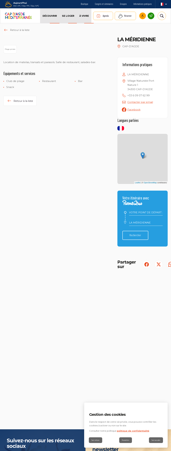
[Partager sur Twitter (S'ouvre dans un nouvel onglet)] (158, 264)
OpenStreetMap (150, 183)
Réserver (128, 15)
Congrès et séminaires (104, 4)
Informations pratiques (142, 4)
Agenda (106, 15)
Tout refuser (96, 440)
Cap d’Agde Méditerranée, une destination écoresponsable (151, 16)
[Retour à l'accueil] (18, 16)
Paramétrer (125, 440)
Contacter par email (140, 102)
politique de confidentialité (133, 430)
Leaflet (137, 183)
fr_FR (163, 4)
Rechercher (137, 235)
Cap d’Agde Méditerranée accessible (142, 16)
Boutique (84, 4)
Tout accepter (155, 440)
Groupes (123, 4)
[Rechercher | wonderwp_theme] (162, 16)
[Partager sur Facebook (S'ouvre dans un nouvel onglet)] (146, 264)
